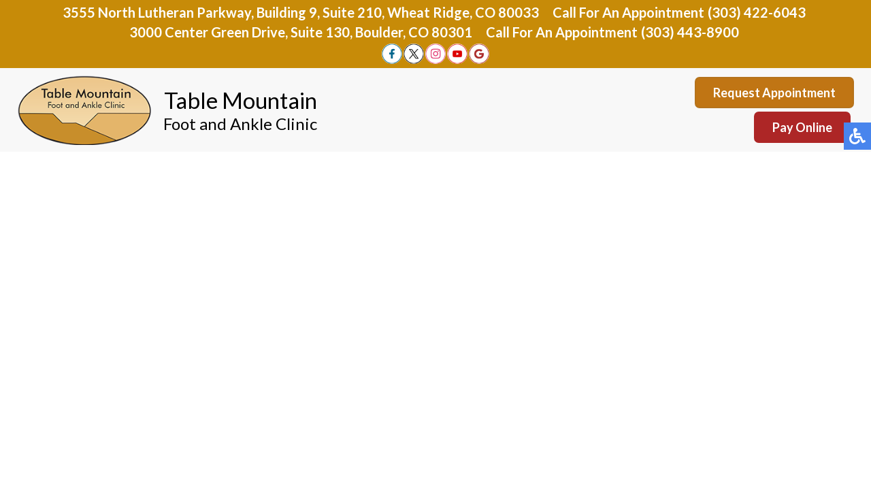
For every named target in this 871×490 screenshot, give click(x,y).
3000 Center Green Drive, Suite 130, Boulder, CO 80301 (300, 32)
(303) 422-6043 (757, 12)
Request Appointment (774, 92)
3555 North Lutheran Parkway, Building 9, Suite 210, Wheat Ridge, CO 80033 (301, 12)
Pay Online (802, 127)
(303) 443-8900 (690, 32)
